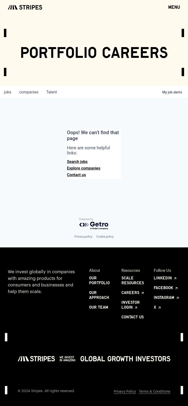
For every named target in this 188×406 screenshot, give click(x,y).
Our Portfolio (99, 280)
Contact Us (132, 317)
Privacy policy (83, 236)
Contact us (76, 175)
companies (28, 92)
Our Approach (99, 295)
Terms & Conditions (154, 391)
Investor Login (130, 305)
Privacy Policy (125, 391)
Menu (174, 7)
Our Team (98, 307)
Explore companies (83, 168)
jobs (7, 92)
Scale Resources (132, 280)
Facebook (166, 287)
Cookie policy (105, 236)
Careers (133, 292)
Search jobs (77, 161)
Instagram (167, 297)
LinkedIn (165, 277)
